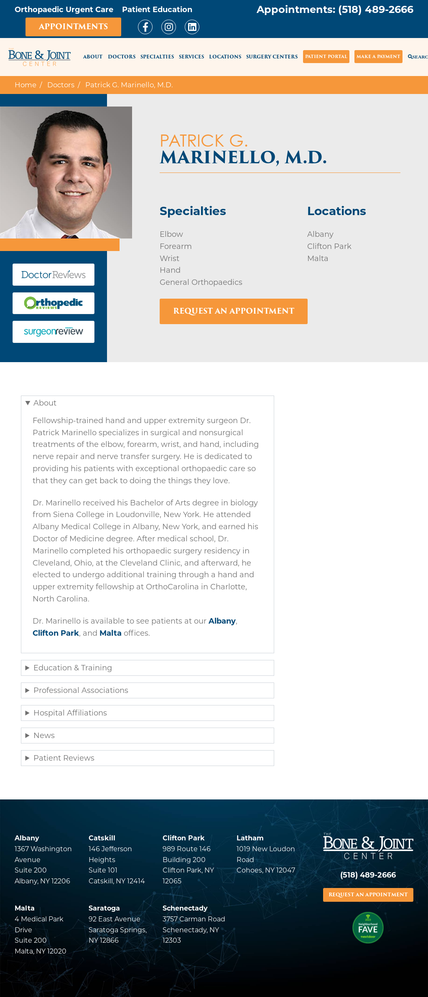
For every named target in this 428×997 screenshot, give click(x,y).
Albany (222, 621)
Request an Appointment (233, 311)
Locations (225, 57)
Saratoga (104, 908)
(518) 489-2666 (375, 9)
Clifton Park (56, 633)
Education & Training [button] (72, 667)
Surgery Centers (272, 57)
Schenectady (185, 908)
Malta (110, 633)
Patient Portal (326, 56)
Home (25, 85)
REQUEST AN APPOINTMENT (368, 894)
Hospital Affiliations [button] (70, 713)
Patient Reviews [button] (63, 758)
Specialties (157, 57)
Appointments (73, 26)
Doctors (121, 57)
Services (191, 57)
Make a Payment (378, 56)
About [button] (44, 403)
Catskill (102, 838)
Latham (250, 838)
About (92, 57)
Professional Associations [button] (80, 690)
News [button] (44, 735)
